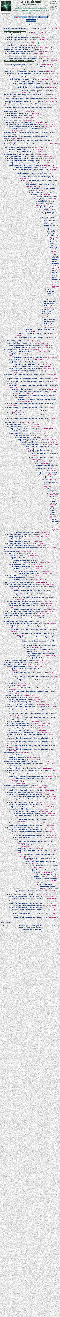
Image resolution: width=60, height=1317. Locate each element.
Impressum (25, 929)
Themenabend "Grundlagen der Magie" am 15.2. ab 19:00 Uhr (26, 132)
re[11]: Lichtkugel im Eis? (43, 461)
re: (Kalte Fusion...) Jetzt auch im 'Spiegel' (22, 768)
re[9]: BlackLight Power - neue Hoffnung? (43, 188)
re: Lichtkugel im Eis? (14, 424)
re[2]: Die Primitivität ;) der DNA (20, 345)
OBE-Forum (25, 10)
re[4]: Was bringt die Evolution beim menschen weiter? (34, 395)
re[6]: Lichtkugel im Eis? (29, 442)
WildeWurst (40, 124)
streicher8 (39, 347)
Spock (47, 407)
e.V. (39, 4)
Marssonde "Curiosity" (12, 664)
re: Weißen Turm (12, 45)
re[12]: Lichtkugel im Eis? (45, 465)
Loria (31, 360)
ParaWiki (33, 13)
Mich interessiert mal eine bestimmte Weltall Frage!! (22, 104)
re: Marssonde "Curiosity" (16, 666)
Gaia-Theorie (8, 683)
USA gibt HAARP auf (11, 147)
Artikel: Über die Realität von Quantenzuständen (21, 547)
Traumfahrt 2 (8, 111)
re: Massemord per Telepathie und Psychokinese (24, 73)
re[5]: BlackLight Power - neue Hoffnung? (32, 173)
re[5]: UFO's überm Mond (26, 573)
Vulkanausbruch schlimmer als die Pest (18, 662)
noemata (49, 594)
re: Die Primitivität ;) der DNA (17, 343)
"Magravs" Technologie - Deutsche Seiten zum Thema (26, 706)
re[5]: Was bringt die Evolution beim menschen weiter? (37, 399)
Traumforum (32, 10)
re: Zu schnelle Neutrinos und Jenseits (20, 788)
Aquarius (51, 140)
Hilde (47, 169)
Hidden (38, 160)
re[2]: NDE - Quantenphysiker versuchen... (24, 586)
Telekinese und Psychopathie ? (20, 79)
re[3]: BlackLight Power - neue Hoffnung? (27, 167)
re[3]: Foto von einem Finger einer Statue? (27, 672)
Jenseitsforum (42, 7)
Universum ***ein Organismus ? (15, 721)
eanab (43, 876)
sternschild (35, 47)
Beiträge (38, 24)
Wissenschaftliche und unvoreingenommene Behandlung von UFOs (28, 136)
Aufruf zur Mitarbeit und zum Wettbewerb (19, 61)
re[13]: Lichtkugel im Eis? (48, 473)
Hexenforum (34, 7)
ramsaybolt (18, 43)
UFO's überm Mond (11, 553)
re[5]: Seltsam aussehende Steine (29, 680)
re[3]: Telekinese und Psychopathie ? (30, 87)
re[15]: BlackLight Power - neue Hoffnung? (50, 223)
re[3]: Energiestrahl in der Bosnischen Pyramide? (29, 629)
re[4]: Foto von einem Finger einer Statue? (30, 676)
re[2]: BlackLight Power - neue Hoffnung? (24, 163)
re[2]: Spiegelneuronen (17, 699)
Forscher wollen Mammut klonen (15, 660)
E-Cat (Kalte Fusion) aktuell (14, 349)
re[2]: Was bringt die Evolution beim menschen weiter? (29, 385)
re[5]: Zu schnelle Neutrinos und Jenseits (32, 841)
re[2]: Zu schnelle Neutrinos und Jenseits (24, 790)
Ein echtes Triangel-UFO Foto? (15, 150)
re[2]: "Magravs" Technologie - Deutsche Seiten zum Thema (33, 717)
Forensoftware (35, 929)
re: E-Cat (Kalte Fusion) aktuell (18, 360)
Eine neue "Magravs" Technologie (16, 702)
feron (47, 415)
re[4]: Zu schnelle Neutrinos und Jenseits (29, 799)
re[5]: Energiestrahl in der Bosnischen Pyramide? (35, 637)
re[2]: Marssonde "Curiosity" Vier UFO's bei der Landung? (30, 669)
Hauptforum (19, 7)
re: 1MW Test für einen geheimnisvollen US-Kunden (25, 770)
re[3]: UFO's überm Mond (21, 560)
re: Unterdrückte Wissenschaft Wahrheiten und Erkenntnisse (28, 738)
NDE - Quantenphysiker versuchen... (17, 582)
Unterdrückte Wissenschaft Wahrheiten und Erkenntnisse (24, 734)
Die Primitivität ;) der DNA (13, 341)
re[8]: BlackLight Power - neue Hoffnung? (40, 184)
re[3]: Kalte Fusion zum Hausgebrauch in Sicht (28, 778)
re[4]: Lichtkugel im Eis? (23, 437)
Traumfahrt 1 (8, 118)
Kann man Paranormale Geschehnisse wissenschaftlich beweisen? (28, 67)
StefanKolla (41, 71)
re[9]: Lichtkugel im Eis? (37, 450)
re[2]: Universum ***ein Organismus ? (22, 732)
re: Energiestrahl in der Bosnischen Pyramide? (23, 623)
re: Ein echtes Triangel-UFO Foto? (19, 152)
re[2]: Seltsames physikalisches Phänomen (24, 126)
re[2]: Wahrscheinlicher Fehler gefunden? (27, 813)
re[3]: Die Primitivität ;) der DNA (23, 347)
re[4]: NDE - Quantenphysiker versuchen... (30, 594)
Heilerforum (26, 7)
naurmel (23, 755)
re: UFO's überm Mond (15, 556)
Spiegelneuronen (10, 695)
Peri (29, 721)
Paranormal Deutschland (29, 4)
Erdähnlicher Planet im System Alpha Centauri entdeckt (24, 618)
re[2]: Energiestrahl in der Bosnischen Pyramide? (27, 626)
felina (35, 562)
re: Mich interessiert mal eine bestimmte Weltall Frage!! (26, 107)
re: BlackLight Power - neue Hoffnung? (21, 156)
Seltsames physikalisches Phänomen (17, 122)
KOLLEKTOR (18, 111)
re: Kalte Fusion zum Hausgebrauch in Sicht (22, 763)
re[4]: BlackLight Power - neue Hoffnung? (30, 169)
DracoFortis (46, 104)
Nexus (47, 10)
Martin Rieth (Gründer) (42, 61)
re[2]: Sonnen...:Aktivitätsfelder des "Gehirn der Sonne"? (29, 691)
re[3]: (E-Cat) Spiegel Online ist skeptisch (27, 357)
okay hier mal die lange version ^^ (24, 389)
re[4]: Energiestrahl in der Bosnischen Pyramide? (32, 633)
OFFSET (38, 827)
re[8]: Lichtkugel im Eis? (34, 446)
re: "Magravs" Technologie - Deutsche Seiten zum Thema (29, 713)
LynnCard (37, 65)
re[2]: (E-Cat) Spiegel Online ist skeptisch (24, 354)
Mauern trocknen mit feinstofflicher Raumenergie (21, 94)
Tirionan (22, 45)
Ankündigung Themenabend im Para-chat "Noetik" (22, 144)
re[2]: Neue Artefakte (16, 757)
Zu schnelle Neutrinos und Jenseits (16, 785)
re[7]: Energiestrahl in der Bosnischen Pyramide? (40, 645)
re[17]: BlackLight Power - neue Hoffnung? (53, 243)
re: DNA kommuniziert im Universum (20, 56)
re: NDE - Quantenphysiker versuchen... (21, 584)
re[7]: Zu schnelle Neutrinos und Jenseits (37, 858)
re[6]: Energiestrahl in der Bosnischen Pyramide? (38, 641)
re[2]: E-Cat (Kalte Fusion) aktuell (21, 362)
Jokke (44, 77)
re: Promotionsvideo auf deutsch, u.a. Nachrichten (27, 710)
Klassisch (26, 24)
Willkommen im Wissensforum (15, 32)
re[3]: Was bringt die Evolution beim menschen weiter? (31, 391)
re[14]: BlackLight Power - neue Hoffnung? (48, 215)
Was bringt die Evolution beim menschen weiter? (21, 374)
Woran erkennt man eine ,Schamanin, (17, 49)
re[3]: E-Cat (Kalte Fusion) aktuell (24, 364)
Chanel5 (47, 378)
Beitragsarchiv (37, 926)
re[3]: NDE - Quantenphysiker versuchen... (27, 590)
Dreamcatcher (41, 51)
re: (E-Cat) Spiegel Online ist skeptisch (20, 352)
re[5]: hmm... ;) (22, 848)
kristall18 (35, 37)
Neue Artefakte (9, 752)
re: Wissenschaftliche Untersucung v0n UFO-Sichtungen (27, 140)
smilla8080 (35, 49)
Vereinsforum (25, 13)
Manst (34, 35)
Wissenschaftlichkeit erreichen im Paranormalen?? (22, 28)
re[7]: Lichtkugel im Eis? (31, 444)
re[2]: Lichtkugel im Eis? (18, 429)
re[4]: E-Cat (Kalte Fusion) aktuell (27, 366)
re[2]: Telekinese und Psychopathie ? (28, 83)
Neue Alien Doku (10, 551)
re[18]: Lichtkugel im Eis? (56, 522)
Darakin (34, 39)
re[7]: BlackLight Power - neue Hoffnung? (37, 180)
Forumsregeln (24, 926)
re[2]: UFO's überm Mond (18, 558)
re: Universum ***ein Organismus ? (19, 723)
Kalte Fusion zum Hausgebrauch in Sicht (18, 761)
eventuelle (48, 382)
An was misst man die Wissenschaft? (17, 47)
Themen (32, 24)
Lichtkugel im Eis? (10, 422)
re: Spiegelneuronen (14, 697)
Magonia (6, 138)
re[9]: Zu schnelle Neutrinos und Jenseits (43, 866)
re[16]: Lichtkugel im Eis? (52, 491)
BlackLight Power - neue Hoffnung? (17, 154)
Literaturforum (16, 10)
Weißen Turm (8, 43)
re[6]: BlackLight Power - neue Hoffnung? (35, 177)
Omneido (21, 422)
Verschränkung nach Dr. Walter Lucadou (18, 65)
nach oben (4, 926)
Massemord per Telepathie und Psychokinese (20, 71)
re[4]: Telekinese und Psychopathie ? (33, 91)
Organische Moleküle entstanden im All (18, 613)
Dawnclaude (40, 611)
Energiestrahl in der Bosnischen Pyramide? (19, 621)
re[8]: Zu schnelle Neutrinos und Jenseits (40, 861)
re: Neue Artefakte (13, 755)
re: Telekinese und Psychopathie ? (24, 81)
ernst (35, 56)
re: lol (9, 686)
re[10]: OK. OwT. (37, 658)
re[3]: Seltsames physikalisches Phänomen (27, 129)
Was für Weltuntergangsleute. (14, 615)
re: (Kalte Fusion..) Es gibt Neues (18, 766)
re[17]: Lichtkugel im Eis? (53, 499)
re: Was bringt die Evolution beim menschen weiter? (25, 378)
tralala (44, 28)
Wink (28, 150)
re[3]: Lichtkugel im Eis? (21, 431)
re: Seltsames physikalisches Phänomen (21, 124)
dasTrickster (8, 69)
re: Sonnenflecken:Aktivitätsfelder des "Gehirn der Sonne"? (28, 688)
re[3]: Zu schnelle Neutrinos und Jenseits (27, 796)
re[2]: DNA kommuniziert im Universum (23, 58)
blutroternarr (33, 343)
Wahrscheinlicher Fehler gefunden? (19, 809)
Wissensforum (40, 10)
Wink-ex (55, 225)
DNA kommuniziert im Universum (16, 54)
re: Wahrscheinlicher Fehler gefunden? (23, 811)
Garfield (42, 374)
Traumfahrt (8, 120)
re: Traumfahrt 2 (12, 113)
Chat (38, 13)
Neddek (49, 107)
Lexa (33, 122)
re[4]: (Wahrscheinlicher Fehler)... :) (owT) (32, 819)
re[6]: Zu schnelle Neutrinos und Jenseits (35, 845)
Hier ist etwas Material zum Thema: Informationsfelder (23, 98)
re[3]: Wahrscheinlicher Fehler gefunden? (30, 815)
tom (41, 165)
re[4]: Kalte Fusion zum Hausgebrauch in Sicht (31, 782)
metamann (35, 152)
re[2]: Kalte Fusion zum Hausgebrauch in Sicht (26, 776)
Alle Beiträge (6, 922)
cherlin (45, 917)
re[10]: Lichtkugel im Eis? (40, 453)
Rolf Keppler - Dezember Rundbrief (16, 102)
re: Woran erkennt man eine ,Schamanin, (21, 51)
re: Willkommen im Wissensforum (19, 35)
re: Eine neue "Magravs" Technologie (20, 704)
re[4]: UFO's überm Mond (24, 562)
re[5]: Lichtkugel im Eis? (26, 440)
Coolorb (30, 32)
